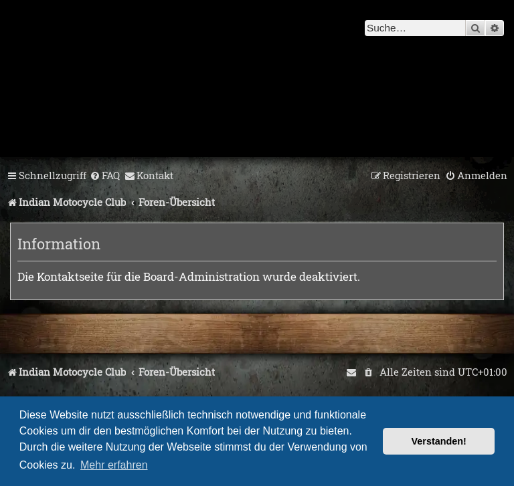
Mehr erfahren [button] (114, 465)
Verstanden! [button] (439, 441)
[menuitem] (105, 175)
